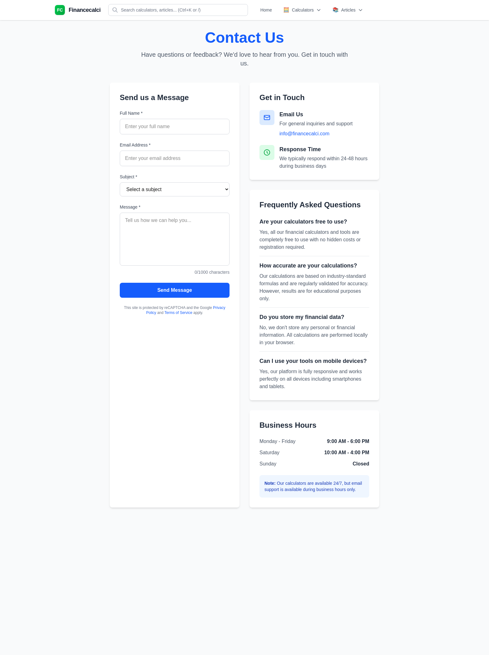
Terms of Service (178, 313)
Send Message (174, 290)
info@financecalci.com (304, 133)
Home (266, 9)
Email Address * (135, 144)
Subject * (128, 176)
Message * (130, 207)
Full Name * (131, 113)
